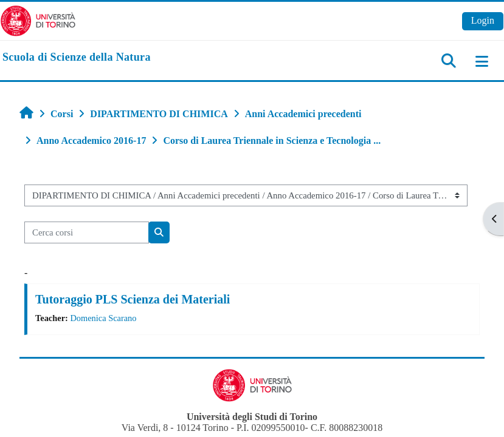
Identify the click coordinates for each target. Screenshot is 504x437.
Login (482, 20)
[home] (76, 57)
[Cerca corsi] (86, 232)
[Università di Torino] (38, 20)
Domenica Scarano (103, 318)
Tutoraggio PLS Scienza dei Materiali (132, 299)
